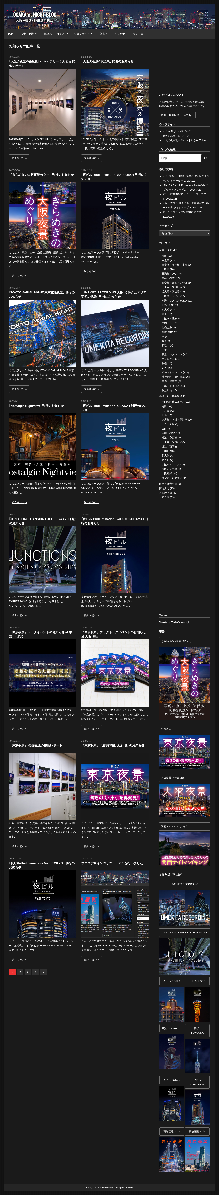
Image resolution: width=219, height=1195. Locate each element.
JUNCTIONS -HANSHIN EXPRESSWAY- (184, 932)
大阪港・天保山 (171, 296)
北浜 (164, 415)
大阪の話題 (165, 492)
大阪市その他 (169, 468)
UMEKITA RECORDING (184, 884)
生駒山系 (167, 323)
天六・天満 (168, 424)
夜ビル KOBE (197, 981)
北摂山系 (167, 327)
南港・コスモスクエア (174, 300)
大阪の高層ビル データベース (180, 135)
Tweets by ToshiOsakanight (174, 622)
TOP (10, 33)
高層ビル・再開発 (56, 33)
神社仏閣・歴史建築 (173, 376)
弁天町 (165, 309)
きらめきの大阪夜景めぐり (176, 641)
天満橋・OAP (169, 273)
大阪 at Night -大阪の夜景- (177, 131)
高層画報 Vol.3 (171, 1131)
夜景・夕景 (29, 33)
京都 (164, 336)
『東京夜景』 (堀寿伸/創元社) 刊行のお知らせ (112, 745)
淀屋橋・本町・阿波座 (174, 419)
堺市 (164, 314)
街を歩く (164, 488)
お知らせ (164, 497)
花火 (164, 367)
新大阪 (165, 455)
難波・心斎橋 (169, 437)
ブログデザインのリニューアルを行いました (112, 863)
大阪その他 (168, 318)
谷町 (164, 428)
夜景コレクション (172, 354)
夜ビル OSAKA (172, 981)
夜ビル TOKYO (172, 1079)
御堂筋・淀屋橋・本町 (174, 264)
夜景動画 (167, 390)
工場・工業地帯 (171, 385)
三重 (164, 349)
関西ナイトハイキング (174, 826)
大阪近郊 (167, 473)
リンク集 (138, 33)
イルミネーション (172, 372)
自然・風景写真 (168, 483)
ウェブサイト (83, 33)
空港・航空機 (169, 381)
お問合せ (120, 33)
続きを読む (18, 158)
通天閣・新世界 (171, 291)
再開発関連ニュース (173, 401)
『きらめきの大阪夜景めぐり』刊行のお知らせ (41, 175)
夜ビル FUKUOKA (197, 1030)
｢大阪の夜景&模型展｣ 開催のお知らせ (107, 61)
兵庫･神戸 (167, 332)
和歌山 (165, 345)
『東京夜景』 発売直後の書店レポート (35, 745)
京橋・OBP (168, 278)
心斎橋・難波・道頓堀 (174, 282)
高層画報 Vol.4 (197, 1131)
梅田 (164, 255)
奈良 (164, 340)
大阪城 (165, 269)
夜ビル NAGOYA (171, 1028)
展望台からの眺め (172, 478)
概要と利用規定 (170, 115)
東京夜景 (166, 728)
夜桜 (164, 363)
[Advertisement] (45, 1008)
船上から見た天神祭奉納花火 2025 (182, 212)
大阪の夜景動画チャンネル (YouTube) (184, 140)
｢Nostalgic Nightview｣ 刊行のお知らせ (36, 406)
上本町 (165, 451)
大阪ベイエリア (171, 464)
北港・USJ (168, 305)
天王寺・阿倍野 (171, 287)
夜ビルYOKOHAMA (197, 1082)
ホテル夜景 (168, 358)
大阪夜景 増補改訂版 (173, 777)
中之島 (165, 260)
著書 (104, 33)
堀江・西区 (168, 446)
